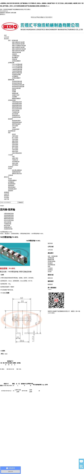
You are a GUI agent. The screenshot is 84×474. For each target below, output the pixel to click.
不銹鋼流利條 (7, 223)
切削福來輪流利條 (9, 215)
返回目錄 (50, 243)
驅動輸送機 (51, 259)
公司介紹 (50, 250)
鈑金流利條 (7, 225)
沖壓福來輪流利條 (9, 213)
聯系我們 (8, 12)
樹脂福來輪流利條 (9, 217)
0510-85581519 (4, 11)
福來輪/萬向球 (8, 227)
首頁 (2, 233)
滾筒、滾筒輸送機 (52, 256)
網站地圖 (13, 12)
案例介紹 (50, 278)
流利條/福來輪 (15, 233)
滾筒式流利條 (7, 222)
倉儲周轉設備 (51, 264)
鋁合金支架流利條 (9, 220)
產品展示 (7, 233)
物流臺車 (50, 263)
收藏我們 (2, 12)
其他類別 (50, 270)
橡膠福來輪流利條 (9, 218)
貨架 (49, 266)
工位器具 (50, 268)
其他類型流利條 (8, 229)
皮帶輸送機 (51, 258)
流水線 (49, 271)
